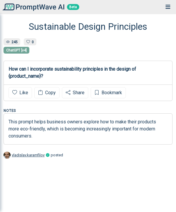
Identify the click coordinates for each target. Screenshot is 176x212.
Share (75, 92)
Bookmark (108, 92)
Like (20, 92)
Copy (47, 92)
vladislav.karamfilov (28, 155)
